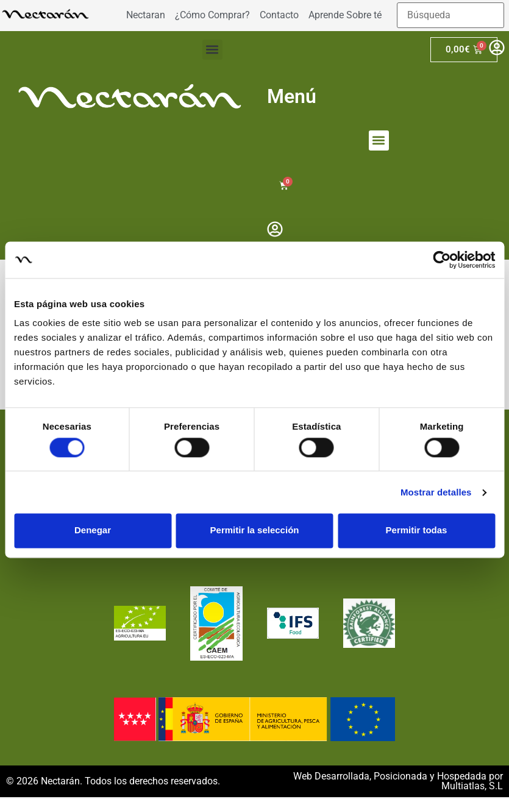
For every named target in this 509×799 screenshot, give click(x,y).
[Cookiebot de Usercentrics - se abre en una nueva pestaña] (441, 259)
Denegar (92, 530)
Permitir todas (416, 530)
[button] (212, 50)
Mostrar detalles (436, 492)
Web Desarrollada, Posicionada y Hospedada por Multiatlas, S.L (398, 783)
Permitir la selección (254, 530)
